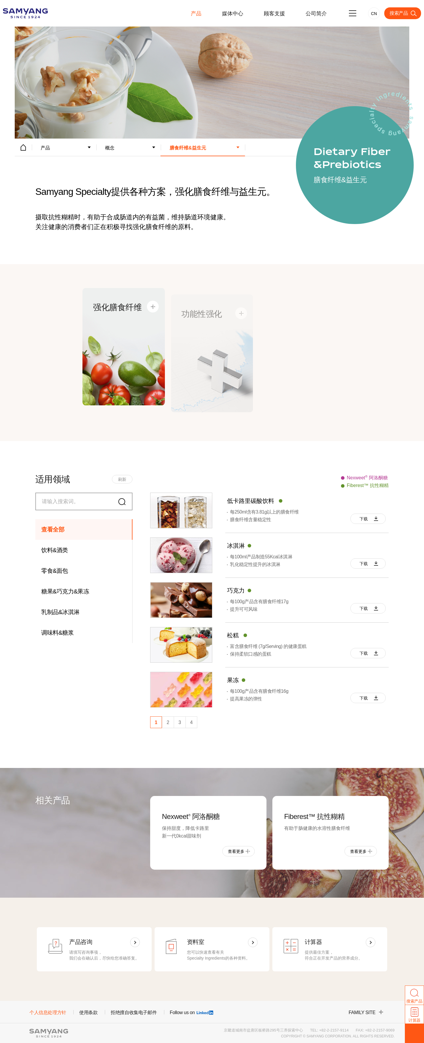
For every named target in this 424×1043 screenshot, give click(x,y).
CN (374, 13)
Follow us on (191, 1012)
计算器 (414, 1020)
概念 (110, 147)
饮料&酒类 (54, 550)
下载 (363, 518)
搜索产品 (399, 13)
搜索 (123, 501)
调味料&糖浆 (57, 632)
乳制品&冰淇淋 (60, 612)
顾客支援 (274, 14)
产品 (196, 14)
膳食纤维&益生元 (188, 147)
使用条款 (88, 1012)
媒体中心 (232, 14)
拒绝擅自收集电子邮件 (134, 1012)
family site (362, 1012)
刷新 (122, 479)
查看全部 (52, 529)
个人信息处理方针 (47, 1012)
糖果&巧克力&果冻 (65, 591)
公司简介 (316, 14)
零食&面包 (54, 570)
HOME (23, 147)
